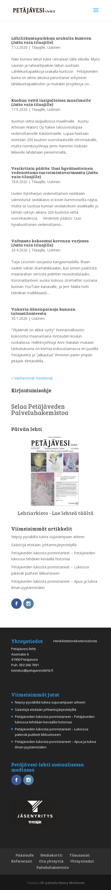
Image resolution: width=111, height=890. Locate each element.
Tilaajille (38, 47)
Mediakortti (51, 855)
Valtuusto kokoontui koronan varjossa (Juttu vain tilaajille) (50, 243)
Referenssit (21, 861)
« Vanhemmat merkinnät (32, 378)
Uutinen (53, 47)
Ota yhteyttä (51, 861)
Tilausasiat (79, 855)
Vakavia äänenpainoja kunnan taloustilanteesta (43, 311)
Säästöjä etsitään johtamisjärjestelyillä (44, 544)
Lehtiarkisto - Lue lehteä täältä (55, 512)
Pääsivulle (25, 855)
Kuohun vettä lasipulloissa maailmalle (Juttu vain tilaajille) (51, 102)
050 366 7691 (29, 665)
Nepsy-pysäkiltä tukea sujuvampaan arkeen (48, 536)
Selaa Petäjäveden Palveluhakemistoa (39, 409)
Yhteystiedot (82, 861)
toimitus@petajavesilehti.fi (32, 670)
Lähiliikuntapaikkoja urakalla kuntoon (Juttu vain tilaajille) (51, 40)
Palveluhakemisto (53, 867)
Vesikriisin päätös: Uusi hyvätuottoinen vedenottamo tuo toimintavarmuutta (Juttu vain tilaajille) (54, 172)
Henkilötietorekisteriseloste (75, 641)
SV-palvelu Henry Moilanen (62, 883)
